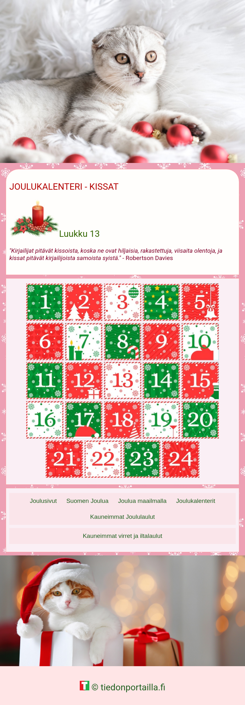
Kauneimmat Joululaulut (122, 516)
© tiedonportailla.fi (123, 687)
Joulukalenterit (195, 500)
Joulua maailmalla (142, 500)
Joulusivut (43, 500)
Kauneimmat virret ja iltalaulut (122, 535)
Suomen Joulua (87, 500)
